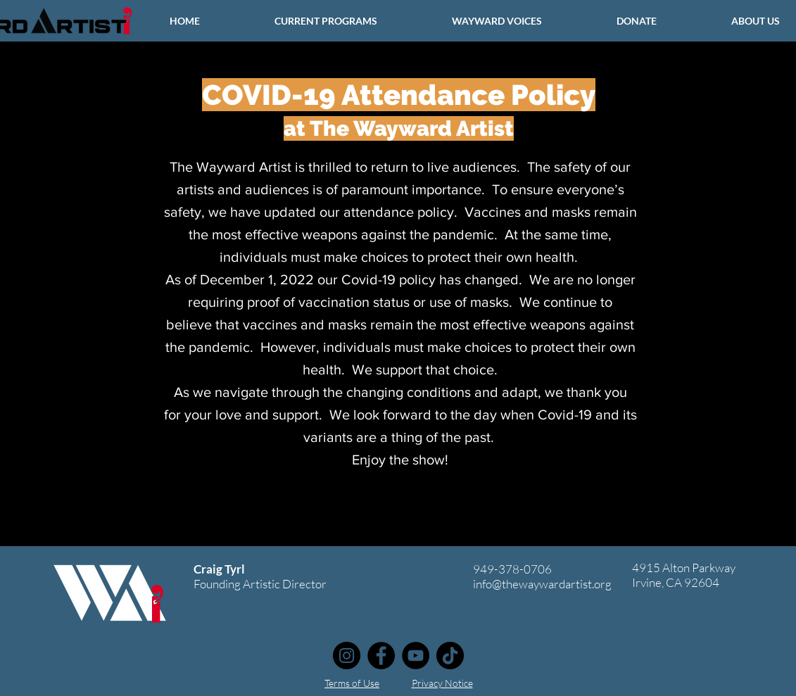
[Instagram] (346, 655)
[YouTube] (415, 655)
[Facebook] (381, 655)
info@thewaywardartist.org (542, 583)
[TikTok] (450, 655)
